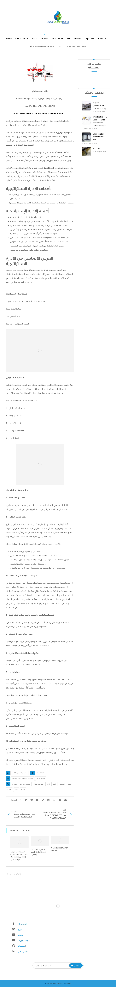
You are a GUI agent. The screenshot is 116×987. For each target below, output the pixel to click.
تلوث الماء (96, 149)
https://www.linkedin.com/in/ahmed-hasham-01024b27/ (40, 113)
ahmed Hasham (25, 784)
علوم (16, 789)
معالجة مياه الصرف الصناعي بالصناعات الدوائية (99, 105)
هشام (23, 789)
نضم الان (76, 965)
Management (41, 778)
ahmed (14, 784)
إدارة (48, 784)
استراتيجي (62, 784)
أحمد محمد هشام (39, 784)
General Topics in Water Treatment (22, 778)
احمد (54, 784)
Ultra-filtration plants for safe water (98, 137)
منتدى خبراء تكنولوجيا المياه (19, 773)
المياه (69, 784)
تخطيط (9, 789)
